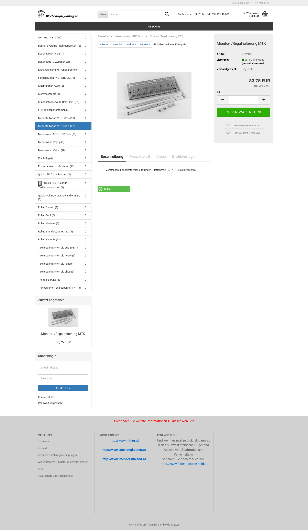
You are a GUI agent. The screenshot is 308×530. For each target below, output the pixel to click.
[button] (223, 100)
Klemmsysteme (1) (49, 93)
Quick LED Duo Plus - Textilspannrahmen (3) (53, 185)
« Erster (104, 44)
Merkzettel (262, 3)
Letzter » (145, 44)
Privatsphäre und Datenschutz (55, 475)
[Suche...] (103, 14)
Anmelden (63, 388)
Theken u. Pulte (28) (49, 279)
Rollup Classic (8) (48, 207)
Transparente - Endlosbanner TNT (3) (59, 287)
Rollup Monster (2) (48, 223)
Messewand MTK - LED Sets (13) (57, 134)
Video (161, 156)
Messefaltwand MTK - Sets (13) (56, 118)
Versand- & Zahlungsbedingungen (57, 455)
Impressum (44, 441)
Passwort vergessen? (50, 403)
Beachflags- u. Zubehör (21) (54, 61)
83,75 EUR (63, 342)
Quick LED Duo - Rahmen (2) (54, 174)
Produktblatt (139, 156)
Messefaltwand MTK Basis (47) (56, 126)
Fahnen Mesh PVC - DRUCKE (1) (56, 77)
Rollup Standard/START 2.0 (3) (55, 231)
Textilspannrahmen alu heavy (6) (56, 255)
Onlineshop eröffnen (141, 524)
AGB (40, 468)
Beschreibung (112, 156)
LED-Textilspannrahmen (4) (53, 109)
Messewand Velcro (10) (52, 150)
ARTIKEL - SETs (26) (49, 37)
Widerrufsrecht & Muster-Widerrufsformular (63, 461)
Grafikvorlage (183, 156)
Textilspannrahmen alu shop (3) (56, 271)
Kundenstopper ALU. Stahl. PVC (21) (58, 102)
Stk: (219, 92)
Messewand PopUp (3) (51, 142)
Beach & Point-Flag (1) (51, 53)
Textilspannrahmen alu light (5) (56, 263)
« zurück (118, 44)
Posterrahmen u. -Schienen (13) (56, 166)
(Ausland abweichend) (253, 63)
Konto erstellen (46, 397)
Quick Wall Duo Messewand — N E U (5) (59, 197)
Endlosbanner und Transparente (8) (58, 69)
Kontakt (42, 448)
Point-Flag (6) (46, 158)
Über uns (154, 26)
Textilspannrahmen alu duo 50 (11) (58, 247)
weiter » (131, 44)
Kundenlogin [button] (240, 3)
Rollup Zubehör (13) (49, 239)
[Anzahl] (243, 100)
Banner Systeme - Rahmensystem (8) (59, 45)
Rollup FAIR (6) (46, 215)
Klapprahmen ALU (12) (51, 85)
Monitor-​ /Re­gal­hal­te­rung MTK (63, 334)
